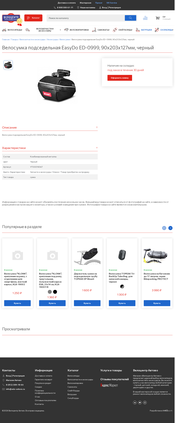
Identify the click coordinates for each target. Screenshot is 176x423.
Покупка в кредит (43, 383)
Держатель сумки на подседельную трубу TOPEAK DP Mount (85, 276)
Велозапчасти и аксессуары (80, 379)
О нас (37, 396)
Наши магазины (87, 7)
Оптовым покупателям (45, 400)
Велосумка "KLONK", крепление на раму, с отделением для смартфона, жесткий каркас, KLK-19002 (15, 279)
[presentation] (164, 228)
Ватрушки (72, 394)
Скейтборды (74, 390)
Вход (104, 7)
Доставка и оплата (67, 3)
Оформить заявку (120, 78)
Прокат (98, 3)
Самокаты (72, 387)
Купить (17, 303)
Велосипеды (74, 376)
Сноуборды (73, 398)
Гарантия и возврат (43, 379)
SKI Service (111, 3)
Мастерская (85, 3)
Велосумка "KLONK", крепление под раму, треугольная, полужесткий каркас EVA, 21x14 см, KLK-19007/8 (50, 280)
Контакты (39, 404)
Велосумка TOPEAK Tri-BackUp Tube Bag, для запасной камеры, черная (122, 277)
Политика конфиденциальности (45, 391)
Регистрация (115, 7)
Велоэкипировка (75, 383)
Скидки (38, 387)
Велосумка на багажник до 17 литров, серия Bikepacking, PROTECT (157, 276)
